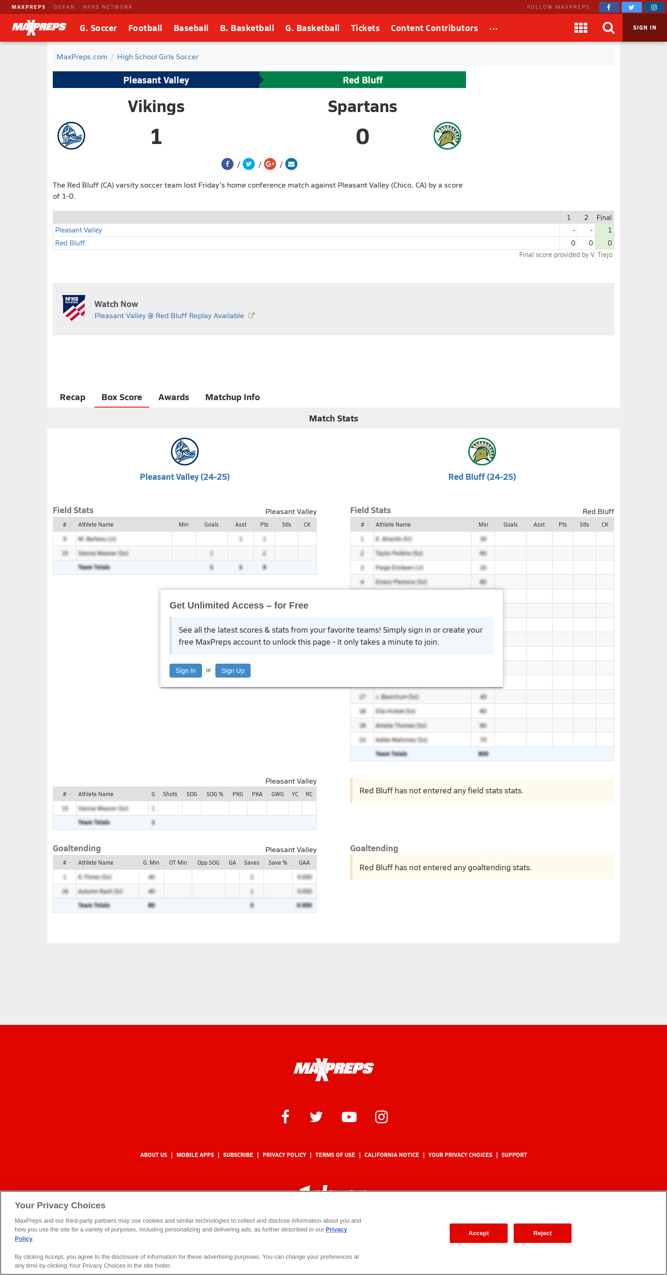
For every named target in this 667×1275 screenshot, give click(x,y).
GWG (277, 794)
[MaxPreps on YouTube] (349, 1116)
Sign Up (233, 670)
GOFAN (64, 6)
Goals (211, 524)
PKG (238, 794)
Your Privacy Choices (460, 1155)
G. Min (151, 862)
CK (307, 524)
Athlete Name (95, 524)
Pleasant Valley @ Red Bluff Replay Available (169, 315)
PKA (257, 794)
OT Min (178, 862)
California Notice (392, 1155)
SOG (192, 794)
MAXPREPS (29, 6)
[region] (333, 1233)
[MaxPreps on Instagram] (654, 7)
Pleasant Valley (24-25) (185, 476)
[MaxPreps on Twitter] (632, 7)
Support (514, 1155)
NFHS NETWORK (108, 6)
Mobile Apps (195, 1155)
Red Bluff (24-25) (482, 476)
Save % (278, 862)
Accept (478, 1233)
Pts (264, 524)
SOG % (215, 794)
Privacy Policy (284, 1155)
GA (232, 862)
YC (295, 794)
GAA (304, 862)
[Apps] (581, 28)
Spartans (362, 105)
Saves (251, 862)
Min (184, 524)
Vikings (156, 105)
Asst (240, 524)
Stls (286, 524)
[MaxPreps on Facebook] (609, 7)
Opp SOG (208, 862)
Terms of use (335, 1155)
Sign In (186, 670)
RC (309, 794)
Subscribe (238, 1155)
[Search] (609, 28)
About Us (153, 1155)
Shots (170, 794)
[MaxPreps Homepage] (333, 1069)
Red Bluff (363, 79)
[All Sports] (494, 28)
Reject (542, 1233)
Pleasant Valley (156, 79)
